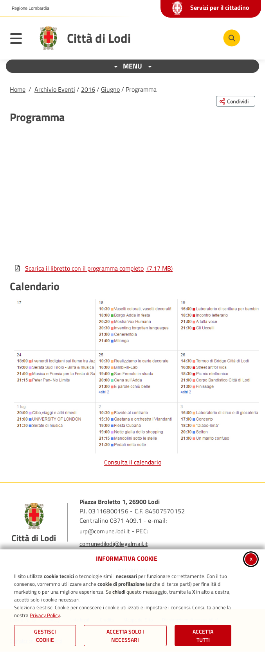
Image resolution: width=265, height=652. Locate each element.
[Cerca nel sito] (231, 38)
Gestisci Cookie (45, 635)
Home (17, 89)
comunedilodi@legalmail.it (113, 543)
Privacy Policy (45, 615)
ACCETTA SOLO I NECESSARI (125, 635)
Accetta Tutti (203, 635)
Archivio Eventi (54, 89)
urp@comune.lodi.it (104, 531)
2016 (88, 89)
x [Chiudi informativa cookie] (251, 558)
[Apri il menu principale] (20, 40)
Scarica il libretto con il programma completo (93, 268)
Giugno (110, 89)
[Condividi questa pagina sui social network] (235, 101)
